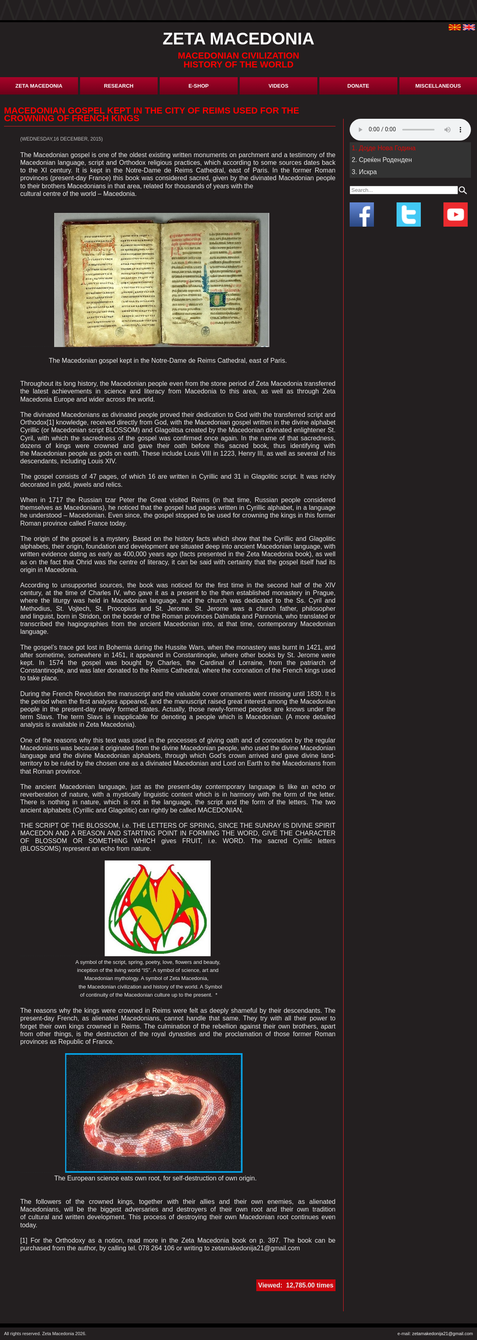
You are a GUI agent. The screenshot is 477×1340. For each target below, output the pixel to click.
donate (358, 86)
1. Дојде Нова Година (384, 148)
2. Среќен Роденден (382, 159)
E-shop (198, 86)
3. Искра (364, 171)
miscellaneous (438, 86)
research (118, 86)
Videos (278, 86)
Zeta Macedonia (38, 86)
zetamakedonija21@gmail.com (442, 1333)
